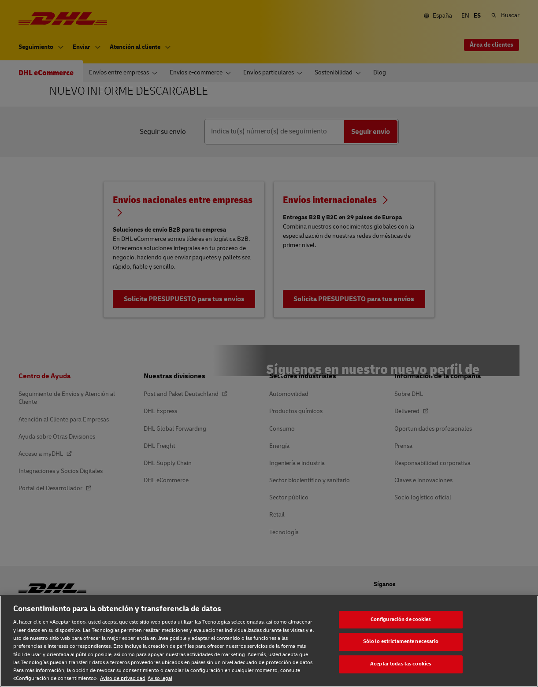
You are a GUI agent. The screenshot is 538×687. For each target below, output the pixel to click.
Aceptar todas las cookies (400, 664)
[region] (269, 641)
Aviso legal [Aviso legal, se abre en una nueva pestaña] (160, 678)
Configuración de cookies (401, 619)
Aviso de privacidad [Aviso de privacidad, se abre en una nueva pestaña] (122, 678)
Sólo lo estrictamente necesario (401, 642)
